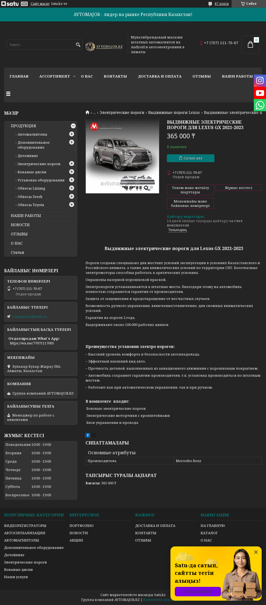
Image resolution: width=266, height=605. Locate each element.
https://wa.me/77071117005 (32, 343)
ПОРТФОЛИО (81, 525)
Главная (19, 76)
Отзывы (201, 76)
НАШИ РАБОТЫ (26, 215)
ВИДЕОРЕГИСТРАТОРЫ (25, 525)
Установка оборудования (41, 180)
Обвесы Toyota (31, 204)
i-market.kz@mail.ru (29, 316)
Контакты (115, 76)
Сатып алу (193, 158)
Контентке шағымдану (164, 599)
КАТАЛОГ (209, 532)
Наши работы (237, 76)
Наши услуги (16, 576)
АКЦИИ (76, 540)
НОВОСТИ (20, 224)
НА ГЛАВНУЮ (213, 525)
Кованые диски (32, 171)
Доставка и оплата (160, 76)
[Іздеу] (78, 45)
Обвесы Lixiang (31, 188)
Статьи (17, 252)
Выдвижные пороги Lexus (174, 112)
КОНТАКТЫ (145, 532)
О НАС (17, 243)
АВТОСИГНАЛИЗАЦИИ (24, 532)
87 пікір (222, 3)
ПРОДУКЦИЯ (23, 125)
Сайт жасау (40, 4)
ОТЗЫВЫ (19, 234)
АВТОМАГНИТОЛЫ (21, 540)
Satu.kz (160, 595)
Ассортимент (54, 76)
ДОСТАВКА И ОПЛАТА (155, 525)
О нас (87, 76)
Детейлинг (28, 155)
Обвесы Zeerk (30, 196)
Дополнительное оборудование (34, 145)
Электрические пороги (122, 112)
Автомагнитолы (32, 134)
